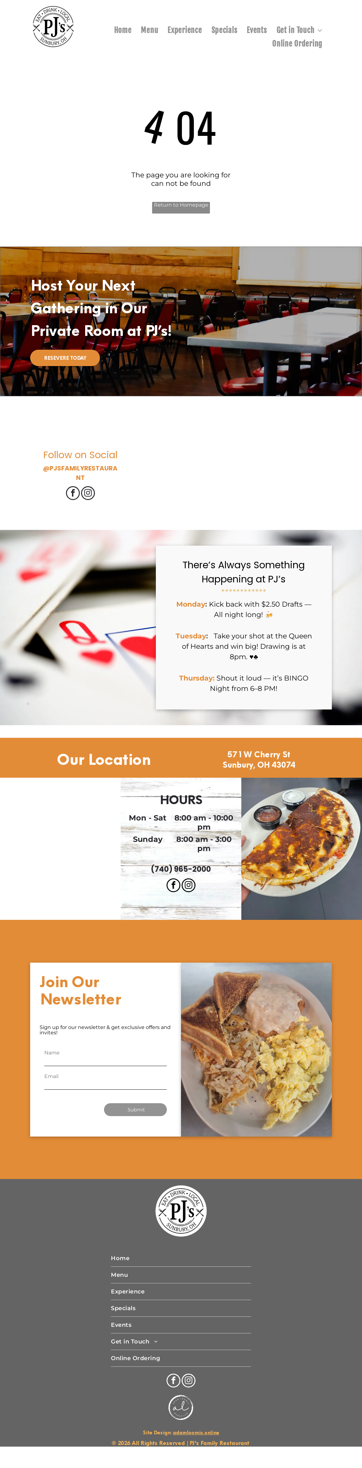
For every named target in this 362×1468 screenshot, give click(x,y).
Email (51, 1076)
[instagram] (88, 494)
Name (52, 1053)
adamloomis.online (196, 1432)
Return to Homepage (181, 205)
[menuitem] (122, 30)
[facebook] (73, 494)
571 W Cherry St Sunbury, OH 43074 (258, 759)
